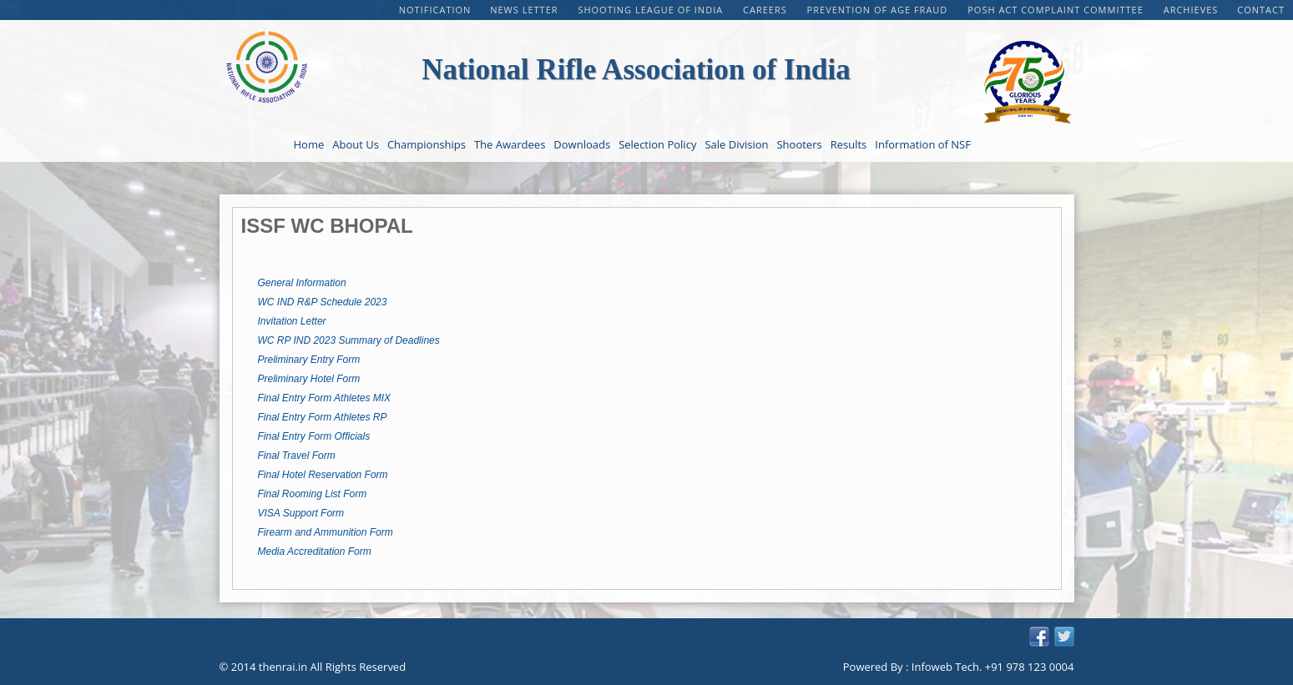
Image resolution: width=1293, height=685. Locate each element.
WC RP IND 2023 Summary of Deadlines (349, 340)
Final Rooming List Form (312, 494)
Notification (435, 9)
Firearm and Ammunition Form (325, 532)
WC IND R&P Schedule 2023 (322, 302)
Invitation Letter (292, 321)
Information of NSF (923, 144)
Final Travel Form (297, 455)
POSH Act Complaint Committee (1056, 9)
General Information (302, 283)
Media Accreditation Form (314, 551)
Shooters (798, 144)
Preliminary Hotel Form (309, 379)
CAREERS (766, 9)
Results (849, 144)
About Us (355, 144)
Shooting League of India (652, 9)
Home (309, 144)
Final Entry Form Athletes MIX (324, 398)
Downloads (581, 144)
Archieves (1191, 9)
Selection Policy (657, 144)
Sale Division (736, 144)
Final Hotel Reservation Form (323, 475)
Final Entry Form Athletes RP (322, 417)
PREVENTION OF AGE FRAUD (879, 9)
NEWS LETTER (525, 9)
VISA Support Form (301, 513)
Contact (1261, 9)
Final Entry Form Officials (314, 436)
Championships (426, 144)
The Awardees (509, 144)
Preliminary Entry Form (309, 359)
